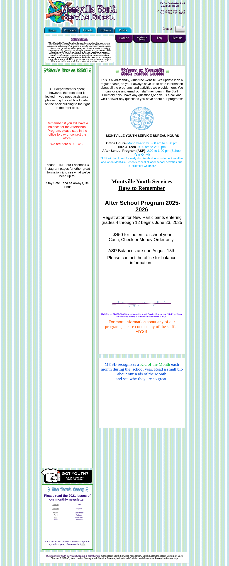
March (55, 513)
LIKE (60, 165)
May (55, 517)
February (55, 509)
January (55, 505)
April (55, 515)
